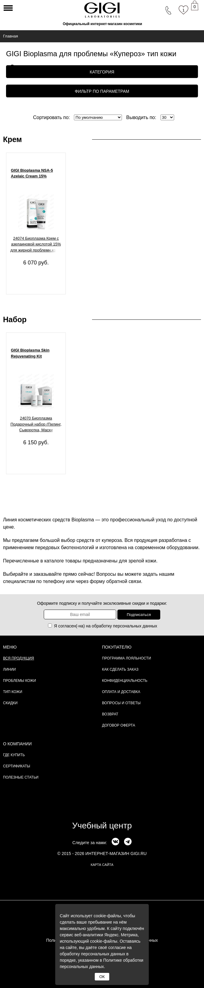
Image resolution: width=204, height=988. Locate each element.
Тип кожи (12, 692)
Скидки (10, 703)
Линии (9, 669)
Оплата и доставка (121, 692)
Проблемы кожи (19, 681)
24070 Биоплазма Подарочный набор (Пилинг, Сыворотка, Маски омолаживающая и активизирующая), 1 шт (36, 425)
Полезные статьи (20, 777)
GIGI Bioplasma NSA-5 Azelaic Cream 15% (32, 173)
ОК (102, 976)
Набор (15, 319)
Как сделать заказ (120, 669)
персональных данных (135, 626)
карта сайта (102, 865)
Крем (12, 139)
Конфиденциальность (124, 681)
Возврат (110, 714)
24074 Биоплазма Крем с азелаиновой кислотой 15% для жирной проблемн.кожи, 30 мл (36, 245)
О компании (17, 743)
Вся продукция (18, 658)
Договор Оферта (118, 725)
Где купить (14, 755)
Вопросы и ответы (121, 703)
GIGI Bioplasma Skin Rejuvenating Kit (30, 353)
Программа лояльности (126, 658)
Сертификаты (16, 766)
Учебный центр (102, 825)
